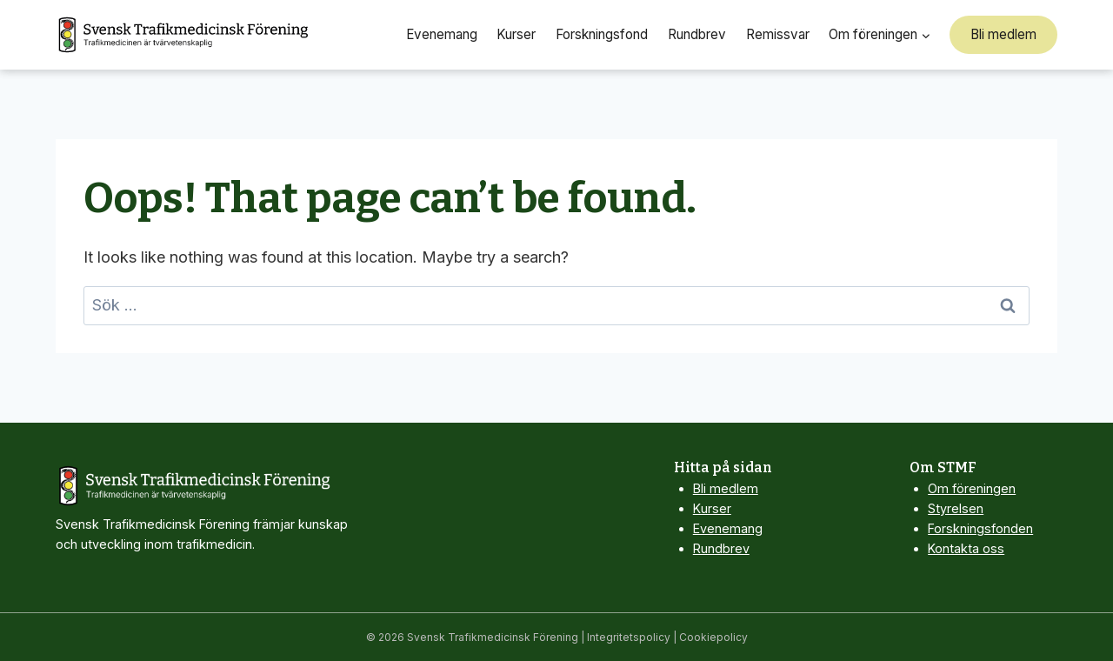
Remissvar (778, 34)
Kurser (516, 34)
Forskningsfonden (980, 528)
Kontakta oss (966, 548)
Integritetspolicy (628, 637)
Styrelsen (955, 508)
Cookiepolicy (713, 637)
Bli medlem (1003, 34)
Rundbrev (697, 34)
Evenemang (441, 34)
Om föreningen (972, 488)
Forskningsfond (602, 34)
